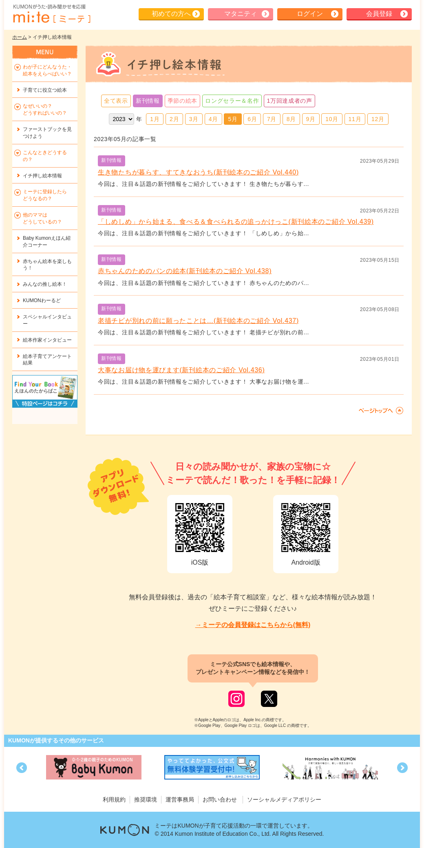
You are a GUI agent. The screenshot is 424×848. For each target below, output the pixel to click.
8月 (291, 119)
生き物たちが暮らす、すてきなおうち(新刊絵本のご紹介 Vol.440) (198, 172)
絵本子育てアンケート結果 (47, 359)
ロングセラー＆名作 (232, 100)
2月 (174, 119)
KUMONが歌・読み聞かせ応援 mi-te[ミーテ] (51, 14)
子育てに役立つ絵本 (45, 90)
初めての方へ (171, 13)
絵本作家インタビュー (47, 340)
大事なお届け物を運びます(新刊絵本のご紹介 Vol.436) (181, 370)
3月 (194, 119)
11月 (355, 119)
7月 (271, 119)
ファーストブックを (47, 132)
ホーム (19, 37)
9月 (311, 119)
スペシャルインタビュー (47, 320)
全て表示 (116, 100)
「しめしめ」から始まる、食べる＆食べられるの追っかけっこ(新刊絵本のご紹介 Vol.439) (236, 221)
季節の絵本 (183, 100)
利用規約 (114, 799)
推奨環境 (145, 799)
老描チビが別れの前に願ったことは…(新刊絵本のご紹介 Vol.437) (198, 320)
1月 (154, 119)
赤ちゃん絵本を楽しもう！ (47, 264)
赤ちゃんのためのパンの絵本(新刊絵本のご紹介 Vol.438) (185, 270)
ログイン (310, 13)
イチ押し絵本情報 (42, 176)
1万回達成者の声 (289, 100)
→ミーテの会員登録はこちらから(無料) (253, 624)
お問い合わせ (220, 799)
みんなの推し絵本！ (45, 284)
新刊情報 (148, 100)
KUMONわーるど (42, 300)
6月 (252, 119)
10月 (331, 119)
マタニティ (240, 13)
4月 (213, 119)
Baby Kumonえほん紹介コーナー (47, 241)
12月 (377, 119)
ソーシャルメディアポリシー (284, 799)
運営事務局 (180, 799)
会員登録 (379, 13)
